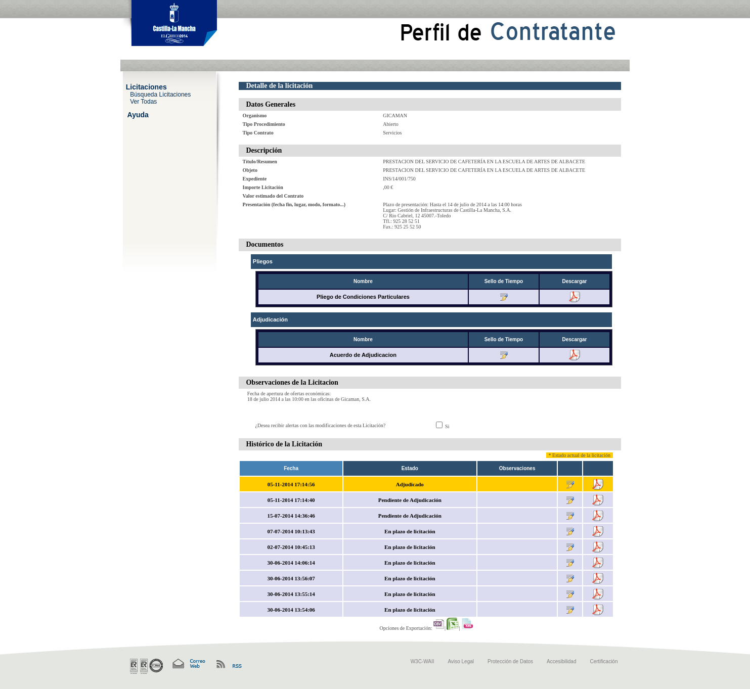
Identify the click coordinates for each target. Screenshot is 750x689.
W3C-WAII (422, 661)
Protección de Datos (510, 661)
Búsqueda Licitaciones (160, 94)
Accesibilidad (561, 661)
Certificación (603, 661)
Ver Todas (143, 101)
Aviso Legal (461, 661)
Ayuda (138, 114)
